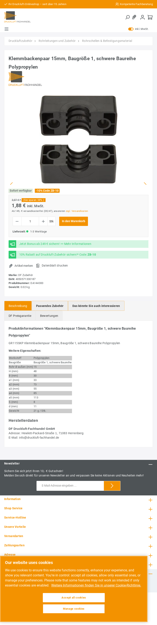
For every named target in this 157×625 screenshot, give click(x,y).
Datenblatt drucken (55, 265)
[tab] (18, 306)
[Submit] (112, 486)
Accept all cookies (73, 597)
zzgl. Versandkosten (77, 211)
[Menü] (6, 29)
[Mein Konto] (142, 17)
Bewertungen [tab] (49, 315)
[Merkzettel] (135, 17)
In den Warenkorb (73, 221)
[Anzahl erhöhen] (43, 221)
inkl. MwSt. (138, 29)
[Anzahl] (30, 221)
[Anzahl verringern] (17, 221)
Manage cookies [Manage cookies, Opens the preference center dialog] (74, 608)
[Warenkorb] (150, 17)
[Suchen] (127, 17)
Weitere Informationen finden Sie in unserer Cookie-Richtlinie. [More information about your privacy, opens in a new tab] (96, 585)
